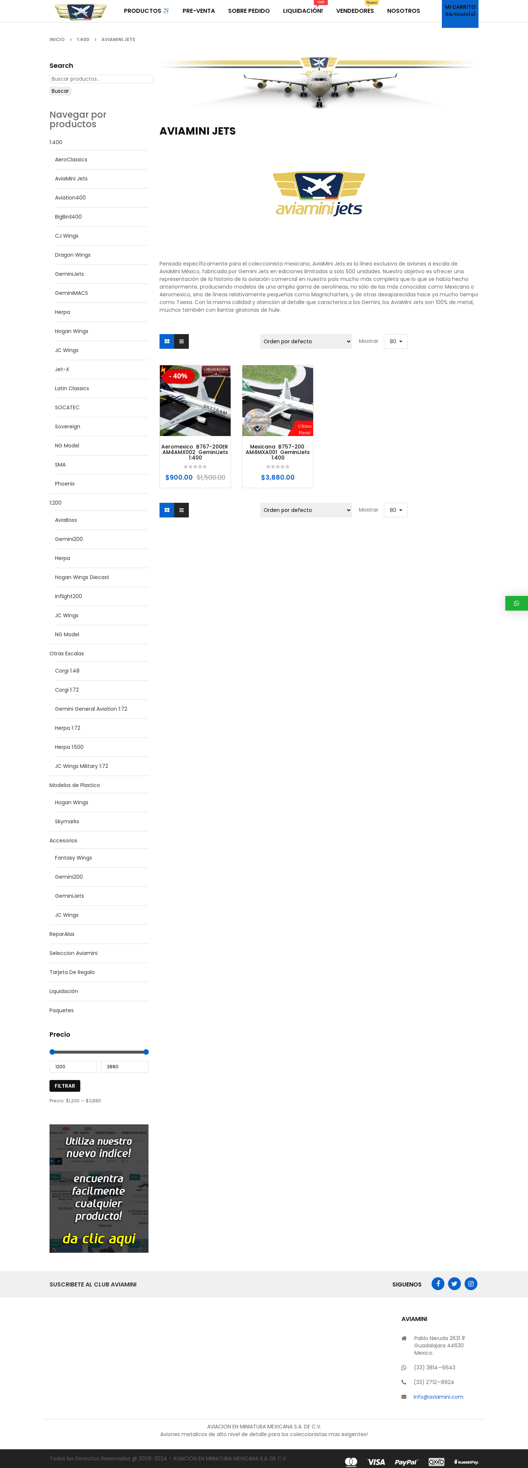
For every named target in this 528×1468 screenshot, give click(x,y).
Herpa (62, 312)
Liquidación (64, 991)
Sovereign (67, 426)
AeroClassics (71, 159)
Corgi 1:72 (67, 689)
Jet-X (62, 369)
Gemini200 (69, 539)
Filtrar (65, 1086)
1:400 (83, 39)
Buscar (60, 91)
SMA (60, 464)
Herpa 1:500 (69, 747)
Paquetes (62, 1010)
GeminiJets (69, 274)
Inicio (57, 39)
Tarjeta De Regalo (72, 972)
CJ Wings (66, 235)
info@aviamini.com (438, 1397)
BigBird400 (68, 216)
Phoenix (65, 483)
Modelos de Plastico (75, 785)
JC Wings (66, 350)
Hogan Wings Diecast (82, 577)
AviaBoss (66, 520)
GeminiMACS (71, 293)
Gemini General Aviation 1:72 (91, 709)
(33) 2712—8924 (434, 1382)
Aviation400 (70, 197)
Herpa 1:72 (67, 728)
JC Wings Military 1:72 (81, 766)
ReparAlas (62, 934)
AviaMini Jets (71, 178)
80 (393, 341)
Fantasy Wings (73, 857)
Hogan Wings (71, 331)
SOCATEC (67, 407)
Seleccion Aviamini (74, 953)
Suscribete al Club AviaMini (93, 1284)
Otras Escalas (67, 653)
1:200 (56, 502)
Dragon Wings (73, 255)
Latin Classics (72, 388)
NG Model (67, 445)
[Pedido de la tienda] (306, 341)
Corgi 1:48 (67, 670)
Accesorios (63, 840)
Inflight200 (68, 596)
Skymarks (67, 821)
